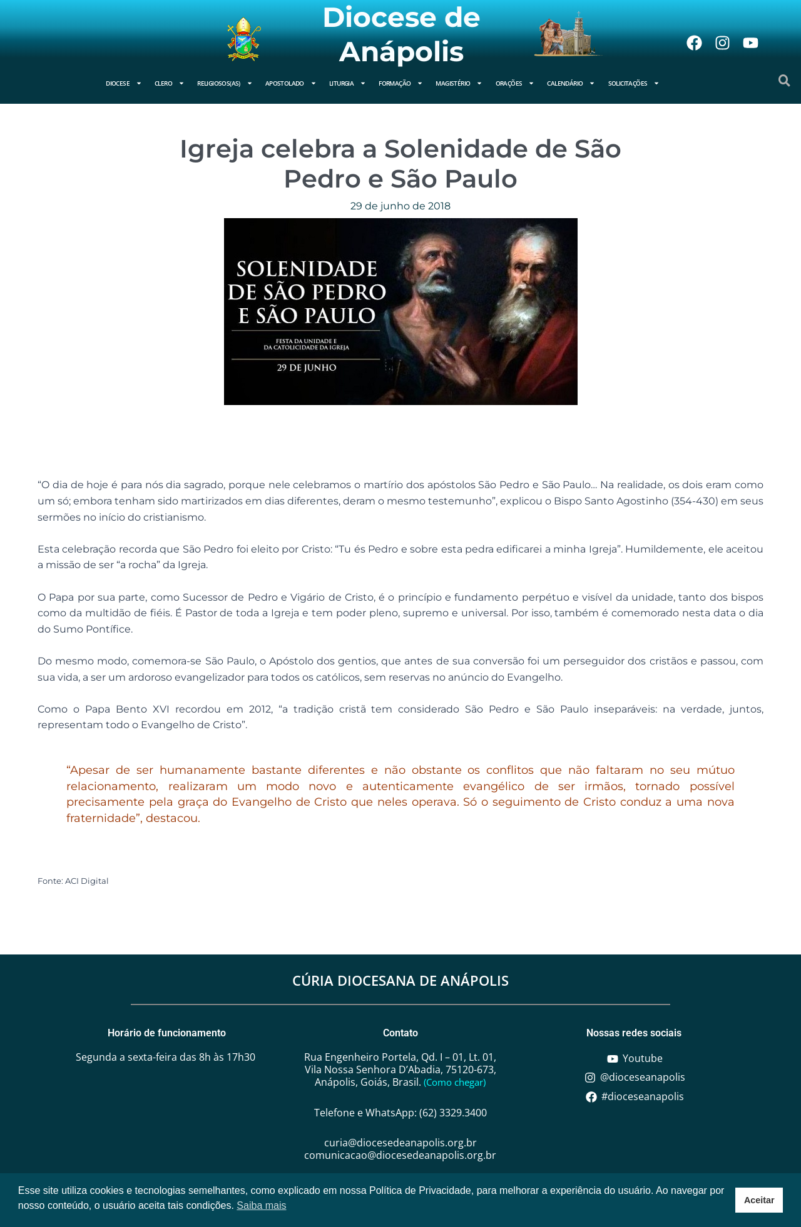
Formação (401, 83)
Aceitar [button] (759, 1200)
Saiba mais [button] (261, 1205)
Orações (515, 83)
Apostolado (291, 83)
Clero (170, 83)
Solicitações (634, 83)
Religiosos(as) (225, 83)
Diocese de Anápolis (401, 34)
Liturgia (347, 83)
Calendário (571, 83)
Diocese (124, 83)
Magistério (459, 83)
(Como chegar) (454, 1082)
